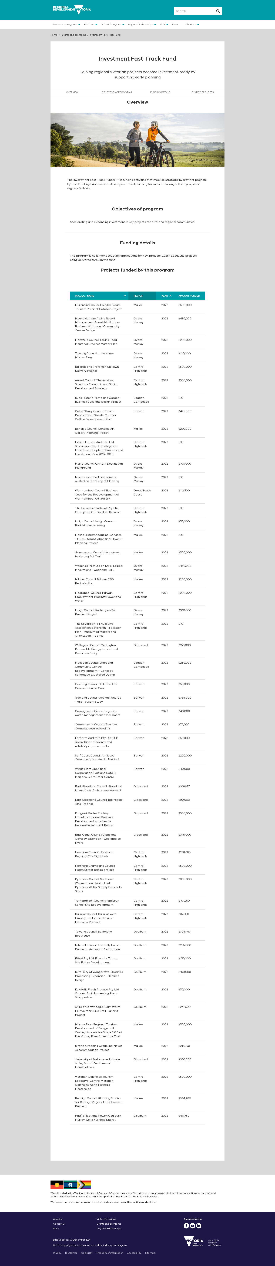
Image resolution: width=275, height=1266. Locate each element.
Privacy (57, 1252)
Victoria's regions (111, 24)
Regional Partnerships (140, 24)
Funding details (160, 92)
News (175, 24)
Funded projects (203, 92)
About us (191, 24)
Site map (150, 1252)
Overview (72, 92)
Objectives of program (117, 92)
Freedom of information (109, 1252)
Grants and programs (64, 24)
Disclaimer (71, 1252)
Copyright (86, 1252)
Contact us (59, 1223)
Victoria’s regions (106, 1219)
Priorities (89, 24)
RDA (162, 24)
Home (54, 34)
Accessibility (134, 1252)
